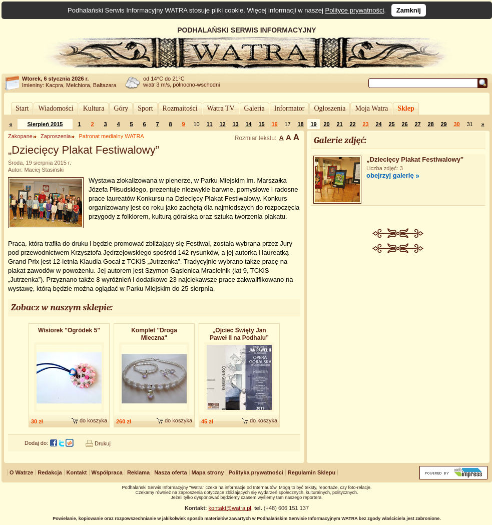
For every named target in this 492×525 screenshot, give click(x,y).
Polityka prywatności (255, 472)
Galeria (254, 108)
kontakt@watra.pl (230, 508)
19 (313, 124)
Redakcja (50, 472)
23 (365, 124)
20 (326, 124)
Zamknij (408, 10)
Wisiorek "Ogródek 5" (69, 330)
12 (222, 124)
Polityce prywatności (354, 10)
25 (391, 124)
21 (339, 124)
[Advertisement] (398, 328)
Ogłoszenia (329, 108)
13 (235, 124)
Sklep (405, 108)
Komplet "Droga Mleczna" (154, 334)
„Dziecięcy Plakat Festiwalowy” (414, 159)
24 (378, 124)
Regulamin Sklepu (311, 472)
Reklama (138, 472)
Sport (145, 108)
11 (209, 124)
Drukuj (103, 443)
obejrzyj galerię (390, 175)
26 (404, 124)
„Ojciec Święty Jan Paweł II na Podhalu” (239, 334)
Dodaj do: (36, 443)
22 (352, 124)
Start (22, 108)
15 (261, 124)
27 (417, 124)
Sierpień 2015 (45, 124)
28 (430, 124)
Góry (121, 108)
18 (300, 124)
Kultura (94, 108)
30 (456, 124)
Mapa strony (208, 472)
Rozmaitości (180, 108)
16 (274, 124)
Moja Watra (371, 108)
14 (248, 124)
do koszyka (93, 420)
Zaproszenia (56, 136)
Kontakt (77, 472)
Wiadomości (55, 108)
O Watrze (21, 472)
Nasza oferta (170, 472)
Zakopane (20, 136)
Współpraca (107, 472)
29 (443, 124)
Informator (289, 108)
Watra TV (221, 108)
